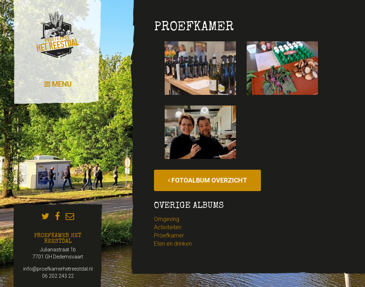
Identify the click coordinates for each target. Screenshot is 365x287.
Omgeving (166, 219)
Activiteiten (167, 227)
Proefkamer (169, 235)
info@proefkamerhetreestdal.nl (58, 269)
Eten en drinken (173, 243)
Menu (58, 84)
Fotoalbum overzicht (207, 180)
